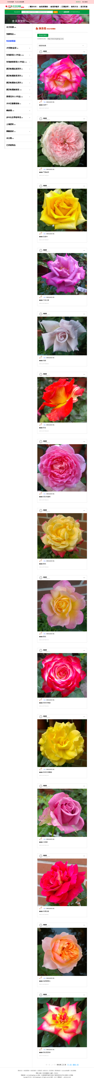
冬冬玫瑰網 (10, 2)
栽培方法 (74, 7)
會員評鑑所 (54, 7)
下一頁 (69, 1064)
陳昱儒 (45, 51)
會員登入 (78, 2)
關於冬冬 (33, 7)
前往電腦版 (73, 1070)
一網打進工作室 (67, 1077)
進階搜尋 (66, 12)
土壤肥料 (10, 124)
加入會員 (84, 2)
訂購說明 (65, 7)
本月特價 (11, 27)
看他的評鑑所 (43, 35)
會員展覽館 (43, 7)
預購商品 (10, 34)
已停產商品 (11, 145)
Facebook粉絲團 (19, 2)
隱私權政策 (57, 1070)
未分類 (10, 138)
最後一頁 (76, 1064)
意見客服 (84, 7)
